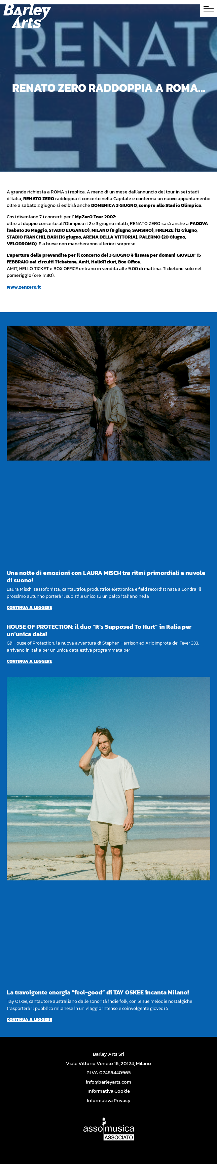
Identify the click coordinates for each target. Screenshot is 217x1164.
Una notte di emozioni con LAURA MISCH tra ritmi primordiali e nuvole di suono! (106, 576)
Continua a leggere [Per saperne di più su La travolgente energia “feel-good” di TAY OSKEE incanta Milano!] (29, 1019)
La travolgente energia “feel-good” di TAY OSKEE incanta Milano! (98, 992)
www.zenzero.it (24, 287)
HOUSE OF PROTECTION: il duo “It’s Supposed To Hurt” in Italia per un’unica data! (99, 630)
